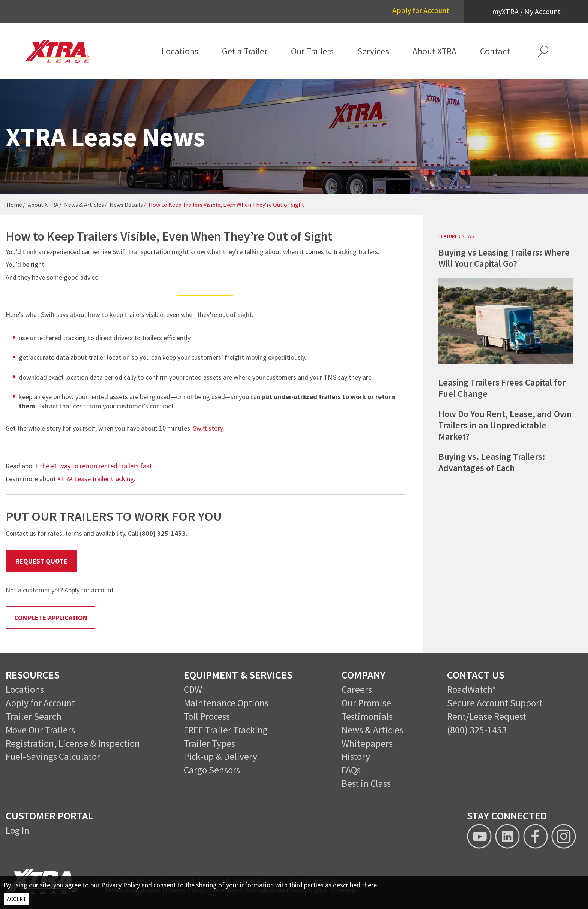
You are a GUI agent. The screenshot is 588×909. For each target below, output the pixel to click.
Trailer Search (34, 716)
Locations (25, 689)
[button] (543, 51)
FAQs (351, 770)
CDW (193, 689)
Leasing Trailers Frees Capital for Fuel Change (502, 388)
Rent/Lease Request (486, 716)
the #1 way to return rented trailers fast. (96, 466)
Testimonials (367, 716)
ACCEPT (16, 899)
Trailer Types (209, 743)
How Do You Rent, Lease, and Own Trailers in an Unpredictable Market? (505, 425)
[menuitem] (180, 51)
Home (14, 204)
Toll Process (207, 716)
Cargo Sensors (212, 770)
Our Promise (366, 703)
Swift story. (209, 428)
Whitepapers (367, 743)
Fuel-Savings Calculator (53, 756)
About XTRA (43, 204)
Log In (17, 830)
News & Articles (84, 204)
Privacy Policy (120, 885)
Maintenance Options (226, 703)
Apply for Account (420, 10)
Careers (357, 689)
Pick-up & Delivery (220, 756)
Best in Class (366, 783)
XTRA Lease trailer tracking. (96, 478)
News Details (126, 204)
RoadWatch (469, 689)
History (356, 756)
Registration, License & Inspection (73, 743)
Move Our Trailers (40, 730)
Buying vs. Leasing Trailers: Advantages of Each (491, 462)
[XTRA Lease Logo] (64, 51)
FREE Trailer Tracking (226, 730)
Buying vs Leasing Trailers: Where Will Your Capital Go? (504, 258)
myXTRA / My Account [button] (526, 11)
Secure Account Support (495, 703)
